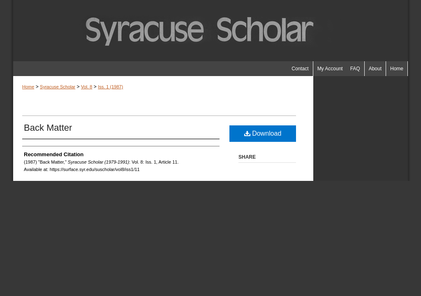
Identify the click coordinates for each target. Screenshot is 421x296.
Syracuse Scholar (57, 86)
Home (28, 86)
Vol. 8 (87, 86)
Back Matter (48, 128)
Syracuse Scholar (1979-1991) (210, 30)
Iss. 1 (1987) (110, 86)
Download (263, 133)
